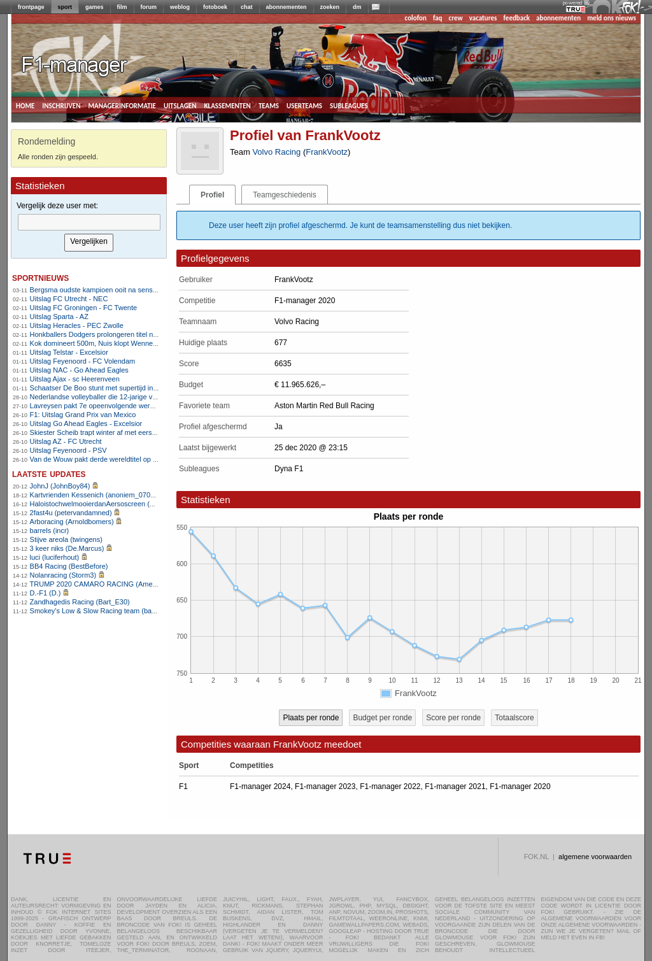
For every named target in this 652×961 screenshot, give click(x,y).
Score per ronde (453, 717)
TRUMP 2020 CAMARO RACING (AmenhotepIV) (106, 584)
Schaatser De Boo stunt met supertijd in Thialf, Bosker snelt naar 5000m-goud (151, 388)
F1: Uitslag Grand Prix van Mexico (83, 414)
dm (357, 7)
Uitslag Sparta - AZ (59, 316)
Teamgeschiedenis (284, 194)
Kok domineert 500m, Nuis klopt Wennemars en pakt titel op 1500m (134, 343)
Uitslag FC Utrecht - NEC (69, 299)
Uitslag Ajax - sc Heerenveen (75, 379)
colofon (416, 18)
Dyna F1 (288, 468)
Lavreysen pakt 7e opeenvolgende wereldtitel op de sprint (119, 405)
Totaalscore (514, 717)
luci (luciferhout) (55, 557)
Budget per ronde (382, 717)
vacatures (483, 18)
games (94, 7)
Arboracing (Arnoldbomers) (72, 521)
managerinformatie (122, 105)
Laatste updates (49, 473)
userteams (304, 105)
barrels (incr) (49, 530)
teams (269, 105)
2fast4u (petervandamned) (71, 512)
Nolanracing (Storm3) (63, 575)
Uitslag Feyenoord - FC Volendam (83, 361)
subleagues (349, 105)
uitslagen (180, 105)
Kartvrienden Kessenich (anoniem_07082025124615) (113, 495)
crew (456, 18)
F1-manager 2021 (455, 786)
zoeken (330, 7)
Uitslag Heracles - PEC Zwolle (77, 325)
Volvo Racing (276, 152)
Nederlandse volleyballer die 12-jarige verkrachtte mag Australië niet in (139, 397)
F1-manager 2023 (325, 786)
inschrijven (61, 105)
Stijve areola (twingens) (66, 539)
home (25, 105)
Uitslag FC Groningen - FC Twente (84, 307)
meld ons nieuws (611, 18)
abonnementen (286, 7)
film (122, 7)
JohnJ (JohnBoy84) (60, 486)
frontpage (31, 7)
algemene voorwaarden (595, 856)
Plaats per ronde (311, 717)
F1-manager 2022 (390, 786)
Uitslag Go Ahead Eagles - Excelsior (86, 423)
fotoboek (215, 7)
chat (247, 7)
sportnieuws (40, 277)
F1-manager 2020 (520, 786)
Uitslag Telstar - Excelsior (69, 352)
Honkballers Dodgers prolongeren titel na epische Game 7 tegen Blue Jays (146, 334)
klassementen (227, 105)
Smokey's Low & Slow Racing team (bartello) (99, 611)
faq (438, 18)
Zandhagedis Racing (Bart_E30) (80, 602)
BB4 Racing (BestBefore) (69, 566)
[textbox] (89, 222)
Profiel (212, 194)
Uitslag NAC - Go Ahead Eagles (79, 370)
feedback (517, 18)
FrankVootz (327, 152)
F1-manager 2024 (260, 786)
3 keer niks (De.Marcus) (67, 548)
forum (149, 7)
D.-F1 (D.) (45, 593)
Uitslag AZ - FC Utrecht (66, 441)
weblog (180, 7)
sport (65, 7)
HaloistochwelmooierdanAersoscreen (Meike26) (104, 504)
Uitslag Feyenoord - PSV (68, 450)
